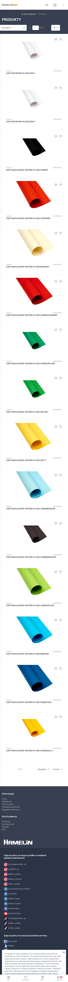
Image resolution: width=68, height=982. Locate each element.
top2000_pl (11, 869)
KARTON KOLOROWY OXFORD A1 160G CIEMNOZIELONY (30, 364)
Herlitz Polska (11, 909)
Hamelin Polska (12, 913)
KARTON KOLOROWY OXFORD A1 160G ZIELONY (27, 412)
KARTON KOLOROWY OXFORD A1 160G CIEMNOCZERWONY (32, 315)
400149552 (57, 313)
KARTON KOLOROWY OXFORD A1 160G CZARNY (27, 170)
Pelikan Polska (12, 899)
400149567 (57, 700)
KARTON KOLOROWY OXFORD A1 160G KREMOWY (27, 267)
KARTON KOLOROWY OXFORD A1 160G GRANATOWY (29, 702)
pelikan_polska (12, 874)
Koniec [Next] (57, 769)
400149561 (57, 361)
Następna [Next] (43, 769)
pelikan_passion (13, 879)
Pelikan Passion (12, 904)
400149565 (57, 651)
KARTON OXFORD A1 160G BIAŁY (20, 73)
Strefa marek (7, 804)
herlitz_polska (12, 884)
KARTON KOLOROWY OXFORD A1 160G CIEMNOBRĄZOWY (31, 557)
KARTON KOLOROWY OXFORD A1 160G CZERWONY (28, 218)
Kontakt (5, 827)
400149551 (57, 216)
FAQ (3, 830)
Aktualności (7, 801)
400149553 (57, 458)
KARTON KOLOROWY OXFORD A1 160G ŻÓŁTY (26, 460)
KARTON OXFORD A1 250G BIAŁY (20, 122)
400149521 (57, 264)
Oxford (8, 71)
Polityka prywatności (11, 807)
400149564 (57, 506)
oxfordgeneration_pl (15, 864)
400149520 (57, 71)
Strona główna (29, 14)
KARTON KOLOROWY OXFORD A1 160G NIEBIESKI (27, 654)
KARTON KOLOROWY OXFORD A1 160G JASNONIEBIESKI (30, 509)
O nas (4, 799)
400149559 (57, 410)
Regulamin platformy (11, 810)
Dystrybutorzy (8, 824)
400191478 (57, 555)
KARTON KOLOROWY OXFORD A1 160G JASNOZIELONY (30, 606)
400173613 (57, 119)
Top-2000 (10, 894)
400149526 (57, 748)
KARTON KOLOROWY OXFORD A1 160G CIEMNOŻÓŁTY (29, 751)
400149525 (57, 168)
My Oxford (10, 941)
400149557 (57, 603)
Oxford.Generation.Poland (17, 889)
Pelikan (9, 946)
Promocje (6, 821)
